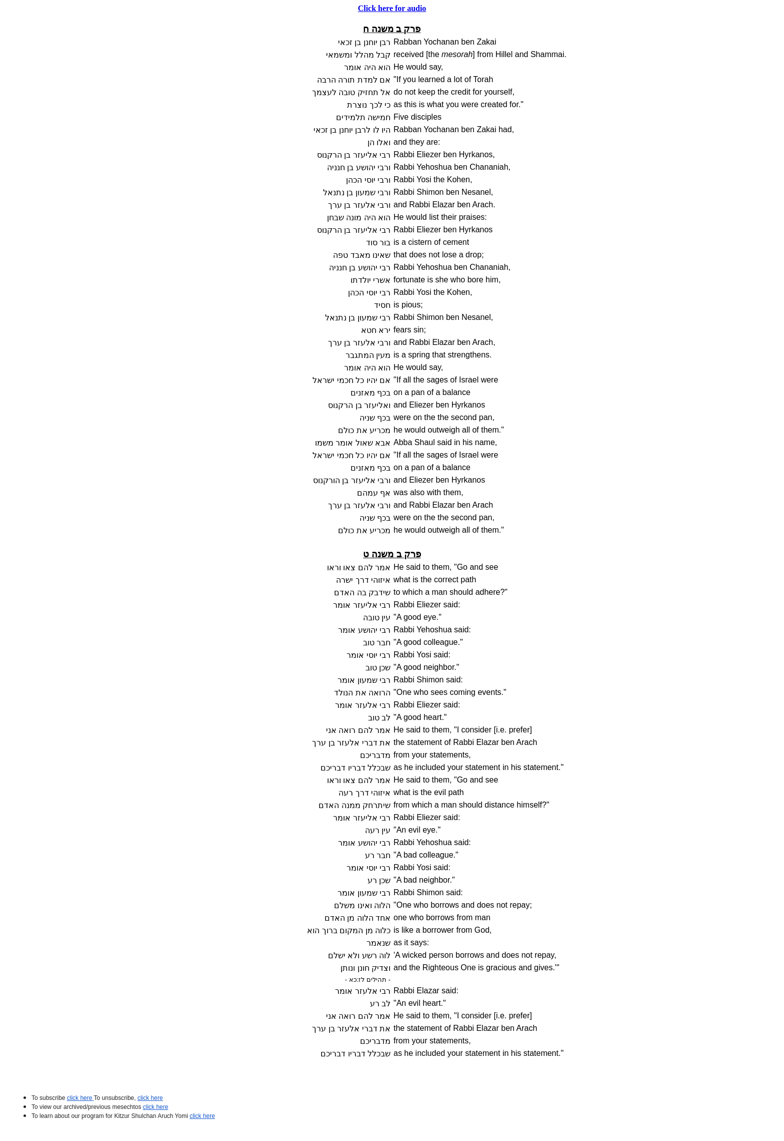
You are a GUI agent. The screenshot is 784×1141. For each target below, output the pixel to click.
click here (155, 1106)
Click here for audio (392, 8)
